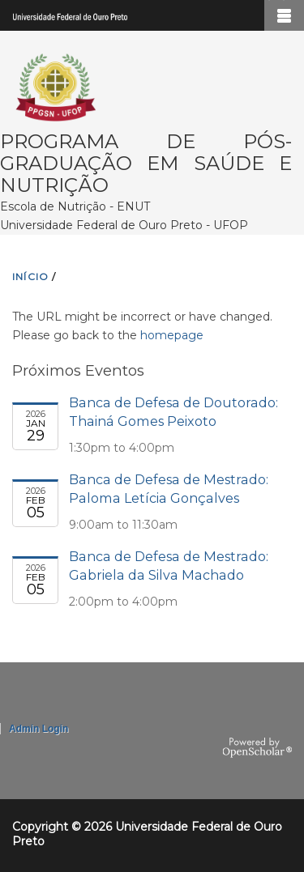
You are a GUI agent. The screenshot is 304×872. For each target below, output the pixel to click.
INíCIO (30, 276)
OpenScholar (257, 748)
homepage (171, 335)
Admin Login (38, 728)
